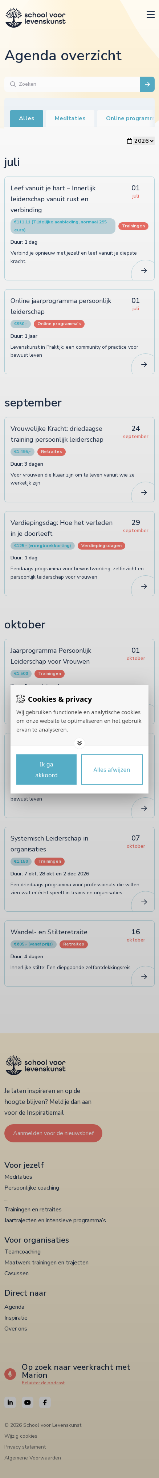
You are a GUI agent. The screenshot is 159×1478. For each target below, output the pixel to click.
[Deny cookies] (112, 769)
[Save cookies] (46, 769)
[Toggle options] (79, 743)
